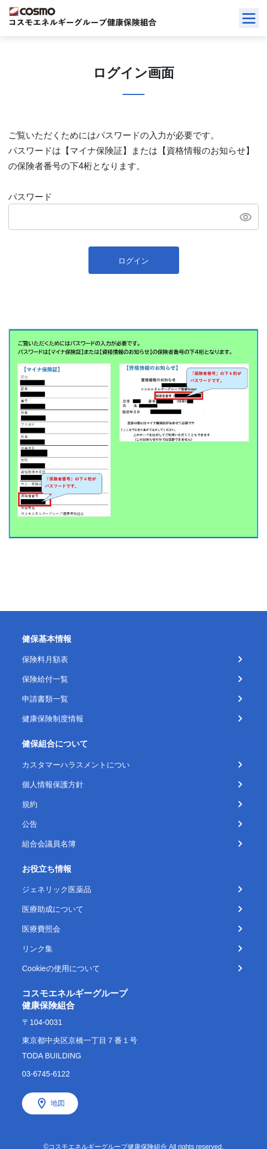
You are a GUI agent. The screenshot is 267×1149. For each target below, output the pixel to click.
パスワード (30, 196)
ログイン (133, 260)
